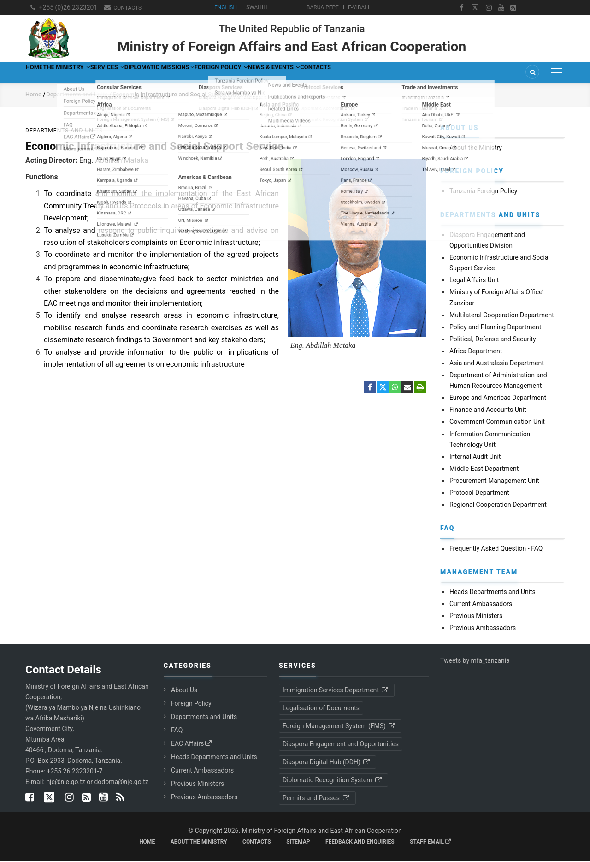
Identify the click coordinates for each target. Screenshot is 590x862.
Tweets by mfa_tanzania (475, 662)
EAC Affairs (192, 744)
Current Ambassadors (480, 604)
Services (152, 72)
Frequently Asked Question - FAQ (496, 549)
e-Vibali (358, 7)
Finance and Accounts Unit (487, 410)
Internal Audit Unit (475, 457)
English (225, 7)
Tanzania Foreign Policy (483, 192)
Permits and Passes (317, 799)
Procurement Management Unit (494, 481)
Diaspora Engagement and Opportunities (341, 745)
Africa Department (475, 352)
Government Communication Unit (497, 423)
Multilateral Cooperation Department (501, 316)
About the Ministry (475, 148)
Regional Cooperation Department (498, 505)
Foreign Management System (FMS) (339, 727)
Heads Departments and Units (492, 592)
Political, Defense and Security (492, 340)
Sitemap (298, 842)
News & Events (383, 72)
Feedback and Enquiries (360, 842)
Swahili (257, 7)
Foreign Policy (308, 72)
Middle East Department (484, 469)
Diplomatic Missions (225, 72)
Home (42, 72)
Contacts (127, 8)
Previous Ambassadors (482, 628)
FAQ (177, 731)
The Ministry (92, 72)
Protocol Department (479, 493)
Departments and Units (77, 95)
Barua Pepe (323, 7)
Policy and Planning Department (495, 328)
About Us (184, 691)
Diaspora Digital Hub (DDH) (327, 763)
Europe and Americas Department (497, 398)
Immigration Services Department (336, 691)
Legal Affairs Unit (474, 281)
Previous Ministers (475, 616)
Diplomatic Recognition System (333, 781)
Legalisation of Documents (321, 709)
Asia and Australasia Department (496, 364)
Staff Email (430, 842)
